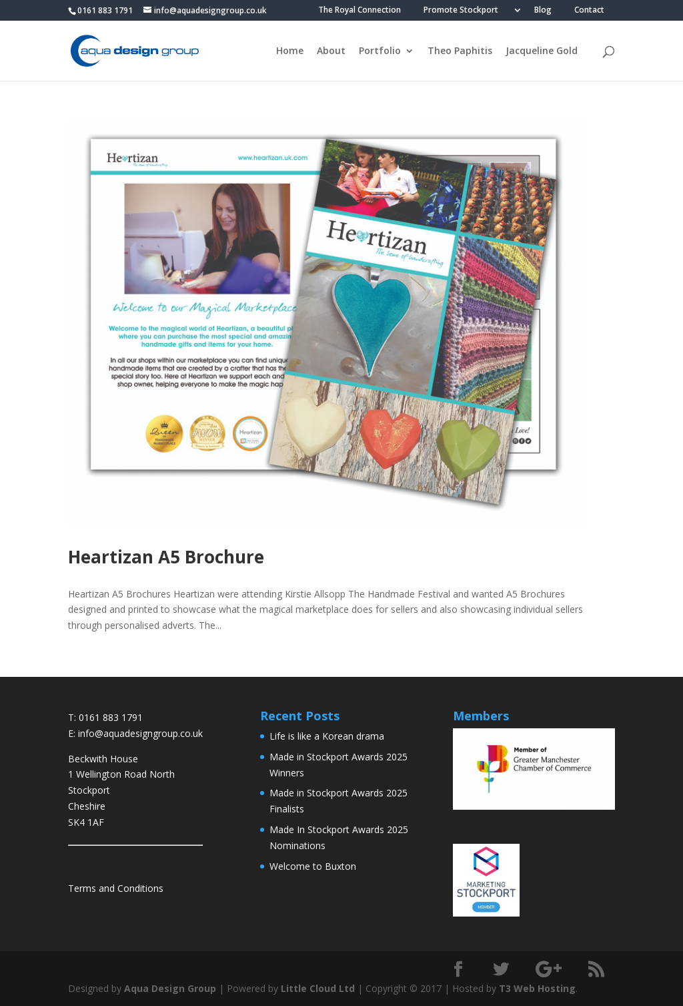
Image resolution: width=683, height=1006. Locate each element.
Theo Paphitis (460, 51)
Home (289, 51)
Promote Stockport (461, 10)
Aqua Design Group (170, 988)
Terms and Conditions (115, 888)
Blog (543, 10)
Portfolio (380, 51)
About (331, 51)
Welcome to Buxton (312, 866)
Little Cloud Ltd (318, 988)
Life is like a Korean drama (326, 736)
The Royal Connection (359, 10)
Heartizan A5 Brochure (166, 557)
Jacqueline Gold (542, 51)
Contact (589, 10)
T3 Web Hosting (537, 988)
